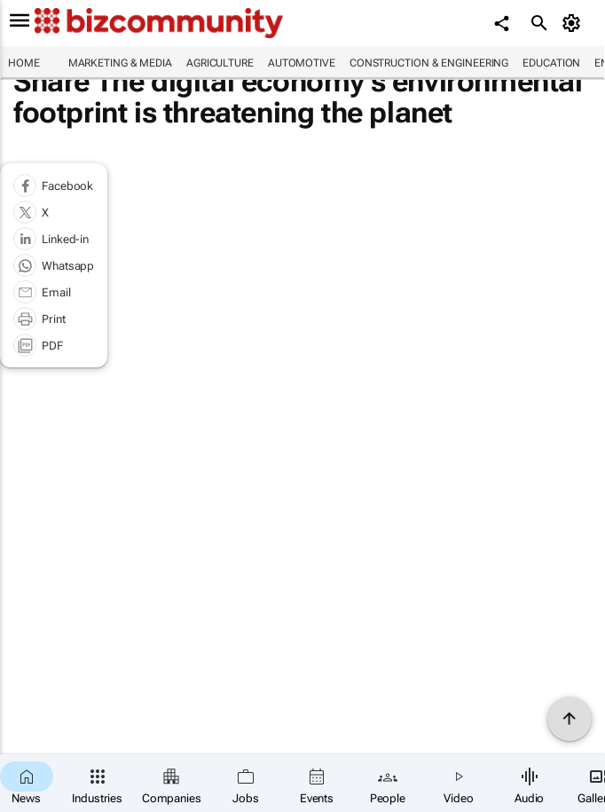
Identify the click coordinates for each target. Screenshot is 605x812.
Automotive (301, 63)
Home (24, 63)
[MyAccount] (574, 23)
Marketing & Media (120, 63)
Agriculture (220, 63)
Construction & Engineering (429, 63)
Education (551, 63)
